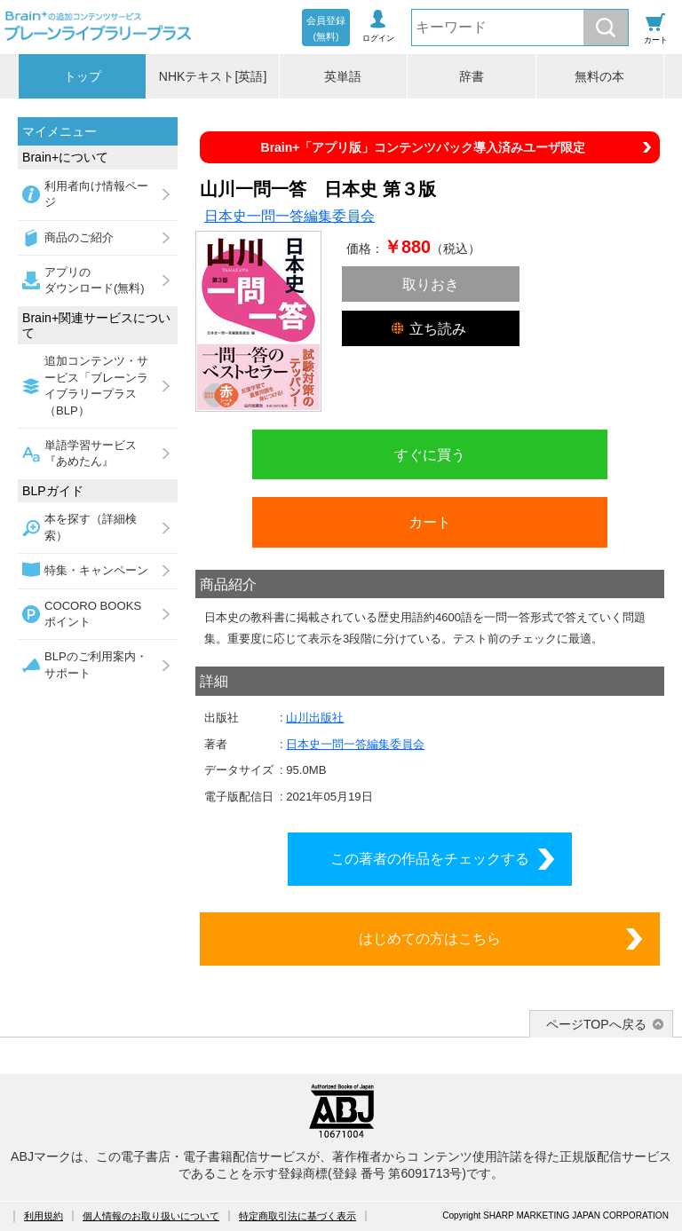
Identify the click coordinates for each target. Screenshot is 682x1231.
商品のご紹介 (79, 237)
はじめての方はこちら (430, 938)
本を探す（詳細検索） (90, 526)
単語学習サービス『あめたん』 (90, 453)
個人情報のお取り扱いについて (151, 1216)
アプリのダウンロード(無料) (94, 280)
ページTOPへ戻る (596, 1024)
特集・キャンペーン (96, 570)
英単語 (342, 76)
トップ (82, 76)
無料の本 (599, 76)
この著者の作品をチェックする (429, 858)
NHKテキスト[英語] (213, 76)
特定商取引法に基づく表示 (297, 1216)
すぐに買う (429, 454)
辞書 (471, 76)
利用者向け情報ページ (96, 194)
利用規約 (43, 1216)
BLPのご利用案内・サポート (95, 664)
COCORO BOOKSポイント (92, 613)
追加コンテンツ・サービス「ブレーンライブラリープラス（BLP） (96, 385)
